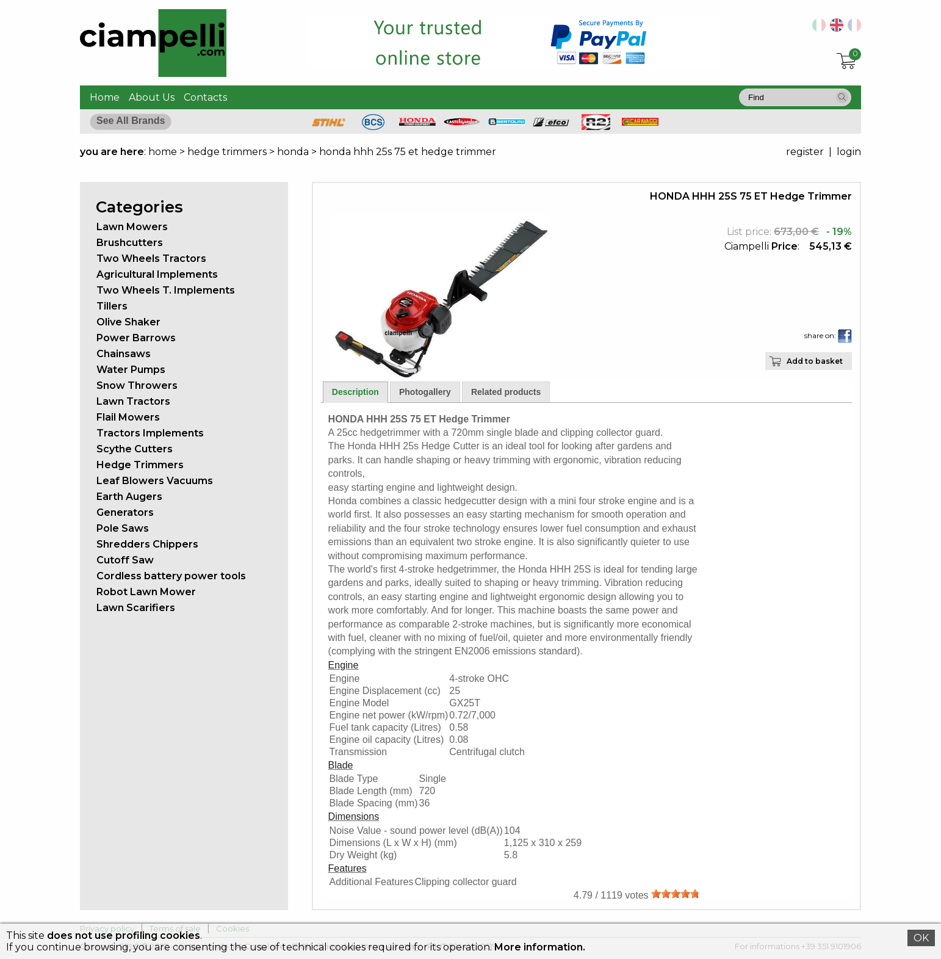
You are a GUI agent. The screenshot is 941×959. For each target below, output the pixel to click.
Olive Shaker (128, 322)
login (849, 151)
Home (105, 97)
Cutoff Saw (125, 560)
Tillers (112, 306)
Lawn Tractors (133, 401)
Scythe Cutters (134, 449)
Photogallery (425, 392)
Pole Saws (122, 528)
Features (347, 868)
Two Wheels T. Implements (165, 290)
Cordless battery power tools (171, 576)
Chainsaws (123, 354)
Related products (506, 392)
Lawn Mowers (132, 227)
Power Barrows (136, 338)
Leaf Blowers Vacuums (154, 481)
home (162, 151)
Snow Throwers (137, 385)
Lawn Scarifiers (135, 607)
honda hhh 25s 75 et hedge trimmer (407, 151)
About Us (152, 97)
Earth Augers (129, 496)
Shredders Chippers (147, 544)
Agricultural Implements (157, 274)
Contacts (205, 97)
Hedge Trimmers (140, 465)
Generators (125, 512)
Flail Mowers (128, 417)
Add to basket (815, 361)
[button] (842, 97)
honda (293, 151)
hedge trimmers (227, 151)
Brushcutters (129, 242)
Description (355, 392)
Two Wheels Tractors (151, 258)
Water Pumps (130, 369)
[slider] (675, 894)
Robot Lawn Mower (146, 592)
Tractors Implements (150, 433)
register (805, 151)
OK (921, 938)
